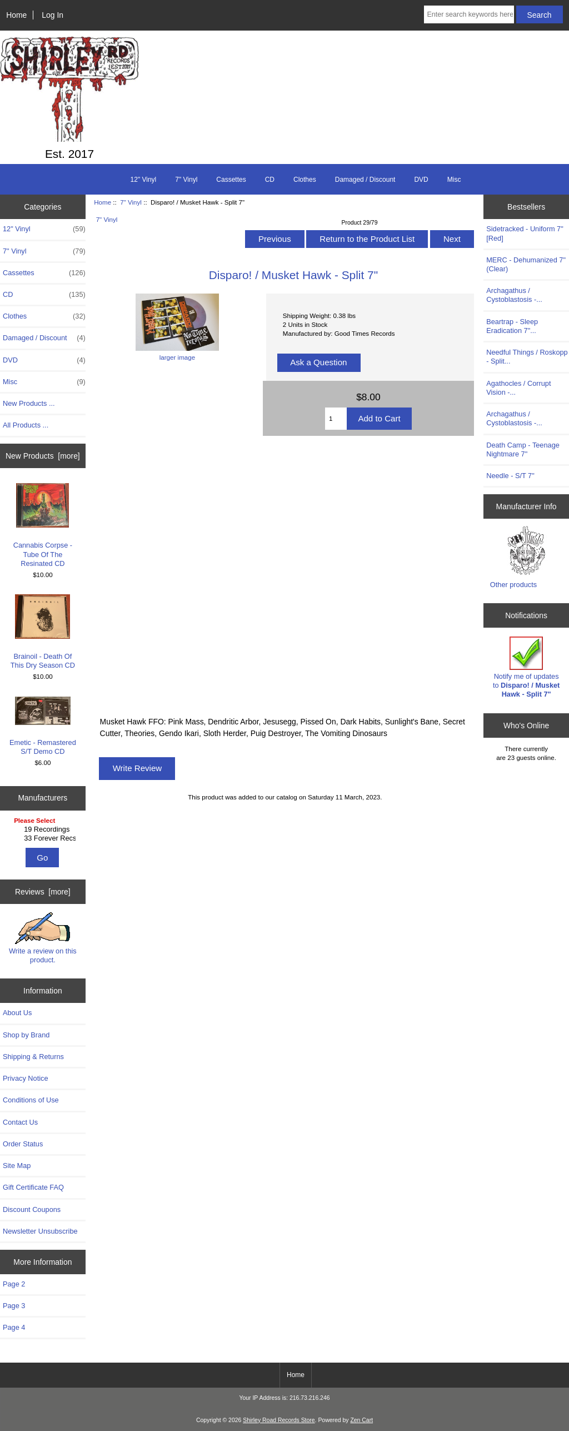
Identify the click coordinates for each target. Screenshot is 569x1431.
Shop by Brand (26, 1035)
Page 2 (14, 1284)
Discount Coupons (32, 1209)
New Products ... (29, 403)
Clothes (304, 179)
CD (269, 179)
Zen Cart (361, 1420)
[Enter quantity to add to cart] (336, 419)
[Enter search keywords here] (468, 14)
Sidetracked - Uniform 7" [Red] (524, 233)
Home (16, 15)
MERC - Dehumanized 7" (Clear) (526, 264)
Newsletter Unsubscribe (40, 1231)
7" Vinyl (131, 202)
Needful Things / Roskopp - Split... (526, 356)
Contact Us (20, 1122)
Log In (52, 15)
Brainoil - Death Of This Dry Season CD (43, 631)
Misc (454, 179)
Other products (513, 584)
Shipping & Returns (33, 1056)
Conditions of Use (31, 1100)
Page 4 (14, 1327)
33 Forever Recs (44, 838)
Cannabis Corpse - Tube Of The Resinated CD (42, 525)
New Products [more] (43, 455)
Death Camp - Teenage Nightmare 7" (523, 449)
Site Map (17, 1165)
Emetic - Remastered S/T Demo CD (42, 726)
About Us (17, 1012)
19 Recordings (44, 829)
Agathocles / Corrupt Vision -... (518, 387)
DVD (421, 179)
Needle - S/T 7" (510, 475)
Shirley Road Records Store (279, 1420)
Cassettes (231, 179)
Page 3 (14, 1305)
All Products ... (25, 425)
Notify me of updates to (526, 668)
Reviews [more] (43, 891)
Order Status (23, 1144)
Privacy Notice (25, 1078)
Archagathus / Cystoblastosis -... (514, 295)
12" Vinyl (144, 179)
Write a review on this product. (43, 937)
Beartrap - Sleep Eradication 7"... (512, 326)
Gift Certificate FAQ (33, 1187)
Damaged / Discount (365, 179)
